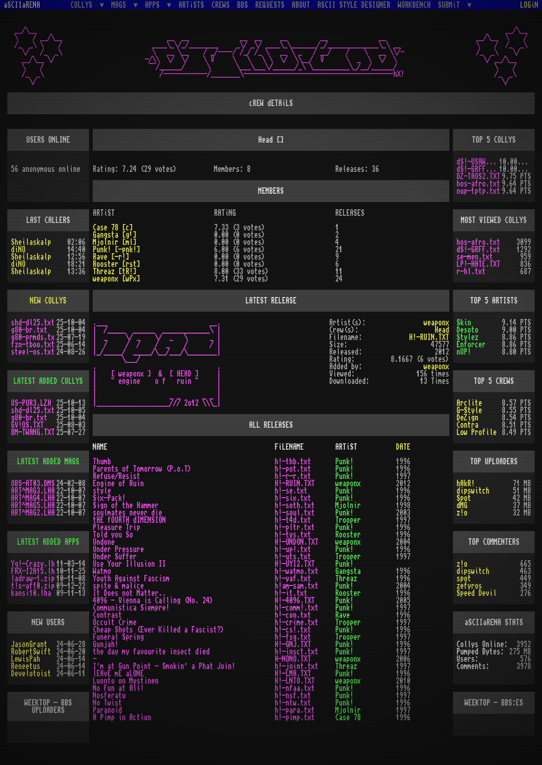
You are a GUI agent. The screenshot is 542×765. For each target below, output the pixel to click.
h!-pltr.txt (294, 527)
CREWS (220, 5)
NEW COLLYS (48, 300)
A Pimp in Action (122, 717)
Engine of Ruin (118, 483)
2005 (403, 600)
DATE (403, 447)
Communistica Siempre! (131, 607)
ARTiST (346, 447)
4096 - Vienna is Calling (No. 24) (153, 600)
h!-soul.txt (294, 512)
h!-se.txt (290, 490)
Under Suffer (115, 556)
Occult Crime (115, 622)
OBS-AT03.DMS (33, 483)
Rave (342, 615)
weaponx (436, 322)
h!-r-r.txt (292, 476)
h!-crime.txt (296, 622)
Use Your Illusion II (129, 564)
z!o (462, 512)
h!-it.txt (290, 593)
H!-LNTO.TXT (294, 681)
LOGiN (529, 5)
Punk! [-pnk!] (116, 249)
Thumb (102, 461)
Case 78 (348, 717)
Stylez (468, 337)
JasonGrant (29, 644)
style (102, 490)
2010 (403, 681)
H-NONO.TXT (292, 659)
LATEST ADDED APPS (48, 542)
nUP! (464, 352)
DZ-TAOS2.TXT (478, 176)
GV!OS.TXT (27, 425)
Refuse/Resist (116, 476)
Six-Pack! (109, 498)
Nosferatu (109, 695)
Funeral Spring (118, 637)
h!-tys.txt (292, 534)
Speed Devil (477, 593)
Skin (464, 322)
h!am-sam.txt (296, 586)
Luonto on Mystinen (125, 681)
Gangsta (348, 571)
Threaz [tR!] (115, 271)
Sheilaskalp (31, 242)
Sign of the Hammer (125, 505)
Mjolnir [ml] (115, 242)
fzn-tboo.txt (33, 344)
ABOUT (301, 5)
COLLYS (83, 4)
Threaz (346, 578)
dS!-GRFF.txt (478, 169)
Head (442, 330)
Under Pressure (118, 549)
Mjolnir (348, 505)
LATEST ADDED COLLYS (48, 381)
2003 (403, 512)
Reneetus (25, 666)
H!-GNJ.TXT (292, 644)
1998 (403, 505)
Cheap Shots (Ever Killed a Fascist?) (158, 629)
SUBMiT (450, 4)
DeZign (468, 417)
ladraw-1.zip (33, 578)
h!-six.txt (292, 498)
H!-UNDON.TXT (296, 542)
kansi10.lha (31, 593)
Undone (104, 542)
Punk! (344, 461)
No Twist (107, 703)
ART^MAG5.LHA (33, 505)
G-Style (469, 410)
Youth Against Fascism (131, 578)
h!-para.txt (294, 710)
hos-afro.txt (478, 183)
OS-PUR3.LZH (31, 403)
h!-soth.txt (294, 505)
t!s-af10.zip (33, 586)
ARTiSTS (191, 5)
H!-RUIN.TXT (429, 337)
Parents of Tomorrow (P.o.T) (142, 469)
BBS (242, 5)
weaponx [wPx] (116, 278)
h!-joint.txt (296, 666)
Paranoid (107, 710)
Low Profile (477, 432)
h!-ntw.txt (292, 703)
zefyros (469, 586)
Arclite (469, 403)
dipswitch (473, 490)
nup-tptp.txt (478, 191)
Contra (468, 425)
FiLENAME (289, 447)
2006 (403, 659)
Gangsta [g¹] (115, 235)
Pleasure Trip (116, 527)
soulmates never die (127, 512)
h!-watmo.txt (296, 571)
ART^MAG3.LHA (33, 490)
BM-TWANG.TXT (33, 432)
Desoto (468, 330)
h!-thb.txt (292, 461)
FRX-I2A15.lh (33, 571)
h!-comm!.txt (296, 607)
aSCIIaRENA (22, 5)
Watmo (102, 571)
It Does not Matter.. (129, 593)
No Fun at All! (118, 688)
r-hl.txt (471, 271)
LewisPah (25, 659)
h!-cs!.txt (292, 629)
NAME (100, 447)
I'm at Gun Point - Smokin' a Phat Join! (164, 666)
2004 (403, 542)
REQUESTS (269, 5)
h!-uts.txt (292, 556)
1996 (403, 461)
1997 (403, 476)
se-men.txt (475, 256)
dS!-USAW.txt (478, 161)
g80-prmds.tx (33, 337)
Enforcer (471, 344)
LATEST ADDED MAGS (48, 461)
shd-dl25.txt (33, 322)
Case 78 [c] (113, 227)
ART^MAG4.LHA (33, 498)
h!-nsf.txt (292, 695)
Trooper (348, 520)
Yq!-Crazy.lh (33, 564)
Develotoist (31, 673)
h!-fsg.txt (292, 637)
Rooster (348, 534)
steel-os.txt (33, 352)
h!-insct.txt (296, 651)
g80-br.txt (29, 330)
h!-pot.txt (292, 469)
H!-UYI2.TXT (294, 564)
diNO (18, 249)
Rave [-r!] (111, 256)
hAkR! (466, 483)
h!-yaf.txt (292, 578)
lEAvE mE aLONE (118, 673)
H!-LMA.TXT (292, 673)
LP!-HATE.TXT (478, 264)
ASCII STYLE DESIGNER (353, 5)
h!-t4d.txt (292, 520)
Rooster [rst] (116, 264)
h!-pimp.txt (294, 717)
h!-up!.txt (292, 549)
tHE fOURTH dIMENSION (129, 520)
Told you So (113, 534)
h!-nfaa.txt (294, 688)
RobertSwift (31, 651)
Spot (464, 498)
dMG (462, 505)
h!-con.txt (292, 615)
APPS (154, 4)
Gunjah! (105, 644)
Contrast (107, 615)
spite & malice (118, 586)
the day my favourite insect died (151, 651)
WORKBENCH (414, 5)
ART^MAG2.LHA (33, 512)
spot (464, 578)
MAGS (120, 4)
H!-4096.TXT (294, 600)
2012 (403, 483)
